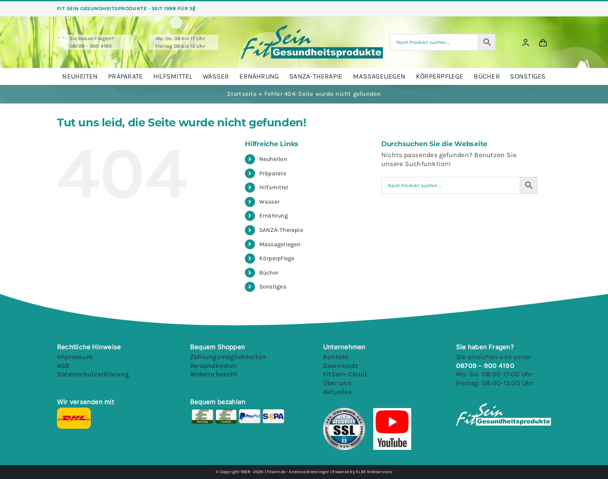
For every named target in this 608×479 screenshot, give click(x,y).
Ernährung (273, 215)
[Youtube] (392, 411)
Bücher (268, 272)
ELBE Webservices (374, 471)
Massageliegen (280, 244)
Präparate (272, 173)
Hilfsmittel (274, 187)
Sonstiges (272, 286)
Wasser (269, 201)
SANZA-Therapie (281, 230)
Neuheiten (273, 159)
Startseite (241, 94)
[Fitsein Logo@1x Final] (312, 28)
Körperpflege (277, 258)
